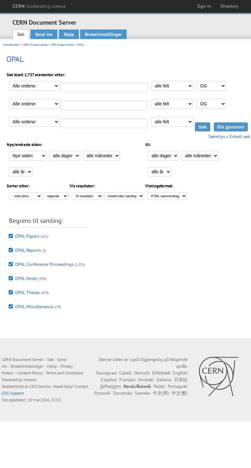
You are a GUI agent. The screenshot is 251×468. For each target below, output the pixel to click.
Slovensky (122, 393)
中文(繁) (180, 393)
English (180, 373)
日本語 (181, 379)
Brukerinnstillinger (103, 34)
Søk (20, 34)
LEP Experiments (62, 45)
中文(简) (161, 393)
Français (127, 379)
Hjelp (69, 34)
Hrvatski (146, 379)
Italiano (164, 379)
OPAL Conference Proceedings (44, 264)
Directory (229, 6)
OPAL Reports (28, 250)
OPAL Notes (26, 278)
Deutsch (142, 373)
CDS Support (13, 393)
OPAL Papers (27, 236)
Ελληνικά (161, 373)
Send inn (44, 34)
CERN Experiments (34, 45)
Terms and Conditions (64, 373)
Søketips (216, 136)
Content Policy (29, 373)
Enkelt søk (240, 136)
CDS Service (40, 386)
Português (178, 386)
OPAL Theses (27, 292)
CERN (39, 6)
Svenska (142, 393)
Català (125, 373)
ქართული (110, 386)
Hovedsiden (11, 45)
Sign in (204, 6)
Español (109, 379)
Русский (102, 393)
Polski (159, 386)
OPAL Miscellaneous (34, 306)
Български (106, 373)
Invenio (30, 379)
